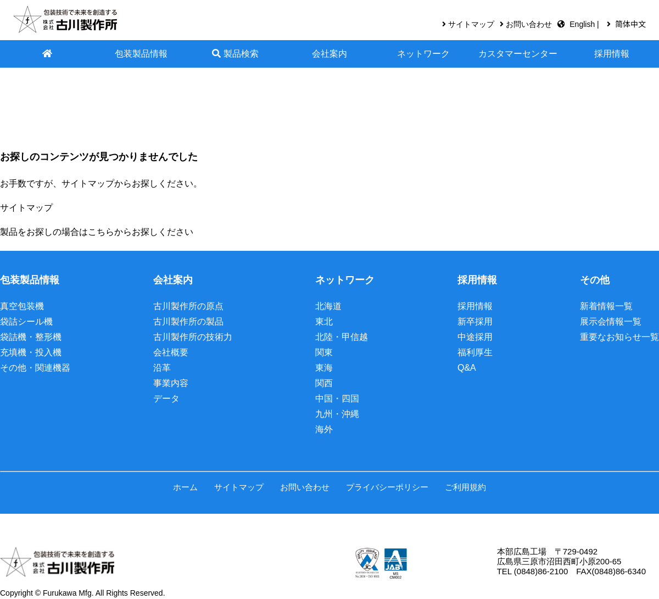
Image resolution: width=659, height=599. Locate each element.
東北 (324, 321)
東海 (324, 367)
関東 (324, 352)
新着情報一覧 (606, 306)
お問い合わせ (529, 24)
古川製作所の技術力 (192, 337)
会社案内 (329, 53)
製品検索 (235, 53)
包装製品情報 (141, 53)
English (583, 24)
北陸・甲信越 (341, 337)
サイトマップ (471, 24)
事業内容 (170, 383)
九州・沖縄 (337, 414)
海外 (324, 429)
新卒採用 (475, 321)
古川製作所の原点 (188, 306)
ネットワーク (423, 53)
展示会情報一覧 (610, 321)
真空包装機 (22, 306)
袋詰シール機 (26, 321)
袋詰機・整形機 (31, 337)
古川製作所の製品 (188, 321)
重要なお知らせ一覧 (619, 337)
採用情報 (611, 53)
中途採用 (475, 337)
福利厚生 (475, 352)
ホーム (185, 487)
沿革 (162, 367)
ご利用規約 (465, 487)
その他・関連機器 (35, 367)
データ (166, 398)
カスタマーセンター (517, 53)
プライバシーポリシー (387, 487)
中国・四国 (337, 398)
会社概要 (170, 352)
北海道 (328, 306)
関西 (324, 383)
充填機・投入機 (31, 352)
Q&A (466, 367)
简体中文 (630, 24)
